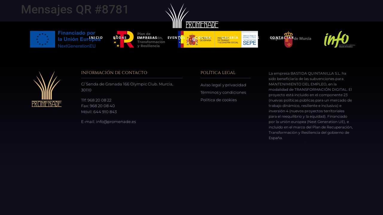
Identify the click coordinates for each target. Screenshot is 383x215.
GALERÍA (230, 37)
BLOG (254, 37)
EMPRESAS (147, 37)
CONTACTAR (282, 37)
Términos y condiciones (223, 92)
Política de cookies (218, 99)
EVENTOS (177, 37)
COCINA (203, 37)
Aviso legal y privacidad (223, 84)
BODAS (120, 37)
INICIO (96, 37)
